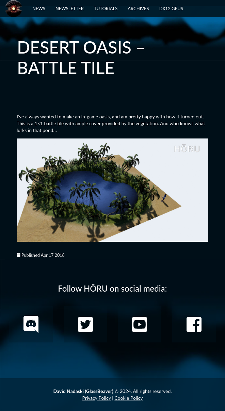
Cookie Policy (128, 398)
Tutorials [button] (105, 8)
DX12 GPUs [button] (171, 8)
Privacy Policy (96, 398)
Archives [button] (138, 8)
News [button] (38, 8)
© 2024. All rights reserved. (112, 391)
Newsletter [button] (69, 8)
